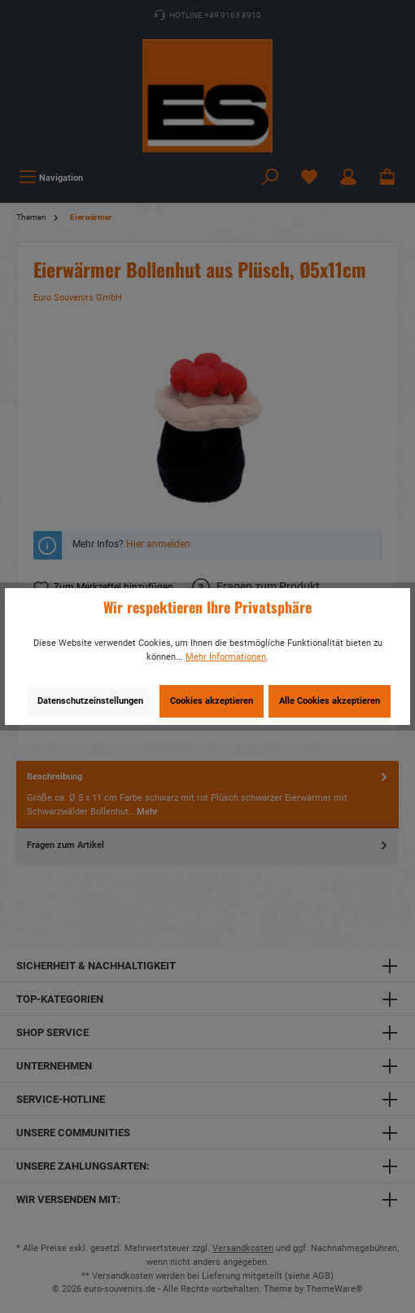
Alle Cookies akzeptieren (329, 701)
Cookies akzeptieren (211, 701)
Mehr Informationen (226, 657)
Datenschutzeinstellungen (90, 701)
